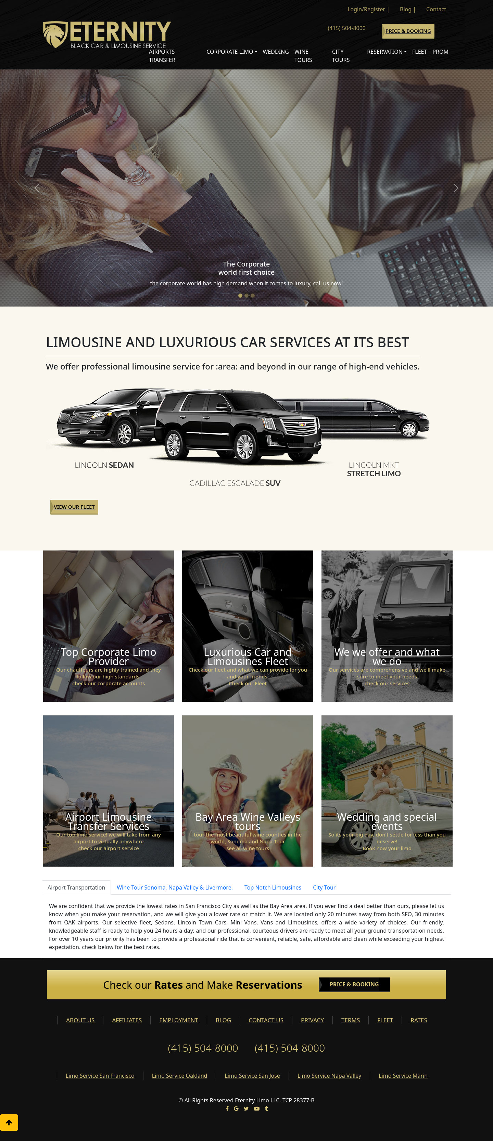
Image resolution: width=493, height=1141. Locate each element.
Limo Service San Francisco (100, 1075)
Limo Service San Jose (252, 1075)
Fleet (419, 51)
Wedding (276, 51)
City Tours (341, 56)
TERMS (350, 1020)
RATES (418, 1020)
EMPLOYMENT (178, 1020)
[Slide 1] (240, 295)
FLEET (385, 1020)
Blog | (408, 9)
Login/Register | (368, 9)
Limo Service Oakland (179, 1075)
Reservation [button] (385, 51)
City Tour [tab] (324, 887)
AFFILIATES (127, 1020)
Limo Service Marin (403, 1075)
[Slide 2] (246, 295)
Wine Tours (303, 56)
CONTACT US (266, 1020)
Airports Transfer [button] (162, 56)
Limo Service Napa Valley (329, 1075)
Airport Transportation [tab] (76, 887)
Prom (440, 51)
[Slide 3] (253, 295)
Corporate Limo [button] (229, 51)
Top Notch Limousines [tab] (272, 887)
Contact (436, 9)
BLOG (223, 1020)
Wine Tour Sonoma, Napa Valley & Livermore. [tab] (175, 887)
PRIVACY (312, 1020)
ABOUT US (80, 1020)
